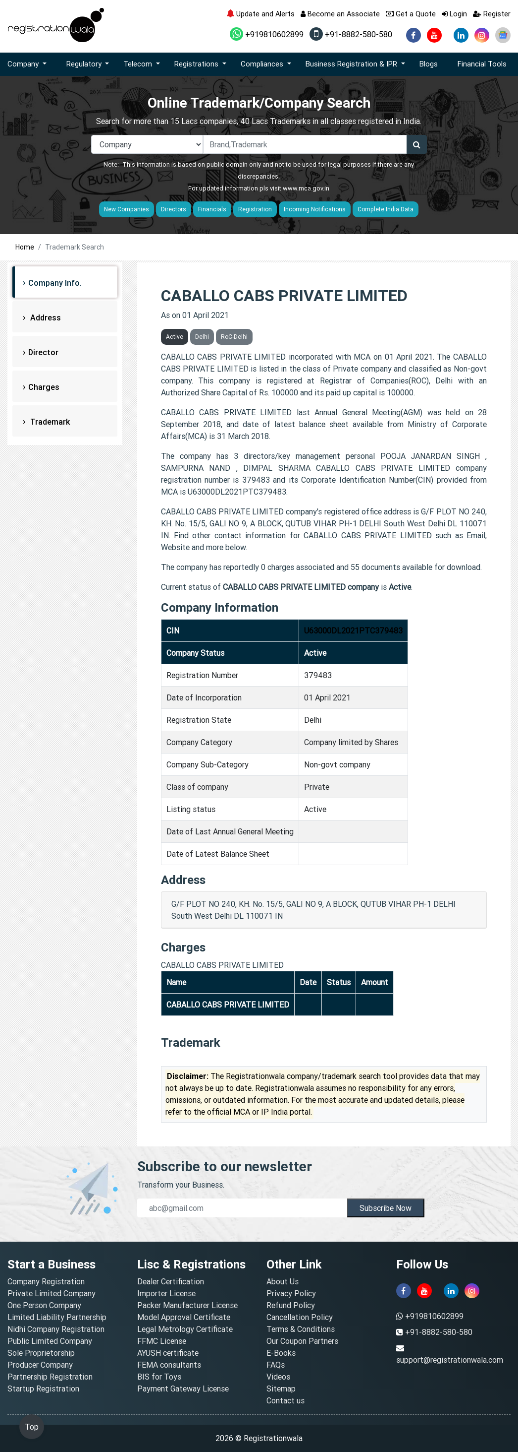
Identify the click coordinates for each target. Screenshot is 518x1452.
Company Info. (55, 283)
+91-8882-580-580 (351, 34)
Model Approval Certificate (183, 1317)
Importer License (166, 1293)
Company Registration (46, 1281)
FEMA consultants (169, 1365)
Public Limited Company (49, 1341)
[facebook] (413, 35)
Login (454, 13)
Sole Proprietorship (41, 1353)
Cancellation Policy (299, 1317)
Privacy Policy (291, 1293)
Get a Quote (411, 13)
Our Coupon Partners (302, 1341)
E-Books (281, 1353)
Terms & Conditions (300, 1329)
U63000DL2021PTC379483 (353, 630)
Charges (43, 387)
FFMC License (161, 1341)
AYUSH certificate (168, 1353)
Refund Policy (290, 1305)
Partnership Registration (50, 1377)
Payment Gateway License (183, 1388)
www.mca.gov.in (306, 188)
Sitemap (281, 1388)
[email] (242, 1208)
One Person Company (44, 1305)
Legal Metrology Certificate (185, 1329)
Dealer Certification (170, 1281)
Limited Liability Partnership (56, 1317)
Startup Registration (43, 1388)
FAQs (275, 1365)
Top (32, 1427)
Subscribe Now (386, 1208)
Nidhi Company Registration (55, 1329)
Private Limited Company (51, 1293)
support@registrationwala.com (449, 1360)
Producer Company (40, 1365)
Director (43, 352)
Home (24, 247)
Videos (278, 1377)
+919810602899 (267, 34)
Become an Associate (340, 13)
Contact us (285, 1400)
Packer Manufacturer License (187, 1305)
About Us (282, 1281)
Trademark (49, 422)
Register (492, 13)
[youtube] (434, 35)
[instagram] (481, 35)
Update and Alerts (260, 13)
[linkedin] (461, 35)
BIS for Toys (159, 1377)
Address (44, 317)
